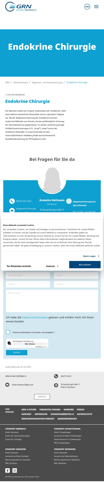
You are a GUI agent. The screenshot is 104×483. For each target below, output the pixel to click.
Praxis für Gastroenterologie (17, 437)
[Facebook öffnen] (7, 472)
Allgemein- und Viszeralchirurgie (51, 82)
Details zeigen (89, 256)
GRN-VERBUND (9, 412)
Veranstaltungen (51, 411)
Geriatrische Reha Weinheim (66, 458)
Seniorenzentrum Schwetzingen (67, 441)
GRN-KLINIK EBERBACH (15, 377)
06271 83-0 (62, 377)
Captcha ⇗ (41, 348)
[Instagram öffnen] (14, 472)
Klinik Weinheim (60, 454)
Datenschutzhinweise (35, 319)
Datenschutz (87, 415)
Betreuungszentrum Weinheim (67, 461)
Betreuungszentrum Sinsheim (18, 461)
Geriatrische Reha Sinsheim (17, 458)
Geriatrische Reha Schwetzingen (67, 437)
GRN (7, 82)
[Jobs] (87, 6)
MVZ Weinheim (60, 465)
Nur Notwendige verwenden (19, 266)
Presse (83, 411)
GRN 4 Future (29, 411)
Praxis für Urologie (13, 441)
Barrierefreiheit (69, 420)
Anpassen (52, 266)
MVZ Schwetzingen (62, 444)
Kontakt (27, 415)
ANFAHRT (42, 398)
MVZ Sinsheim (11, 465)
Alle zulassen (85, 264)
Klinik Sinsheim (11, 454)
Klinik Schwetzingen (62, 434)
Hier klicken (30, 345)
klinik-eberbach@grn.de (19, 386)
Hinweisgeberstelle (64, 415)
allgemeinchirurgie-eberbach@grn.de (26, 210)
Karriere (71, 411)
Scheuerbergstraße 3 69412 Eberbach (66, 387)
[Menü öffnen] (96, 6)
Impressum (41, 415)
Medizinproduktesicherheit (39, 420)
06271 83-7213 (24, 201)
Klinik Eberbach (22, 82)
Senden (16, 354)
